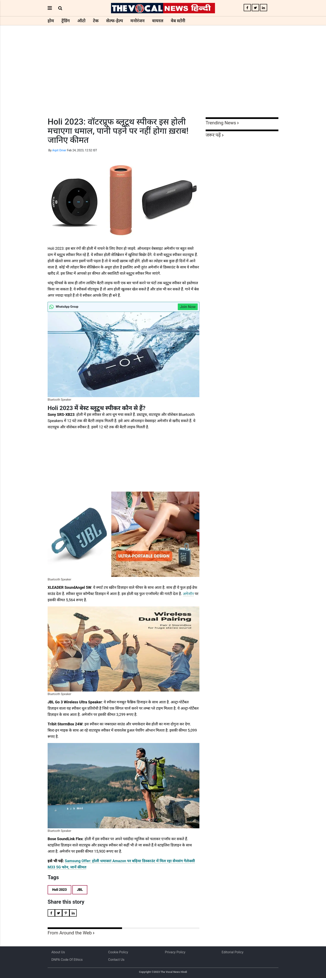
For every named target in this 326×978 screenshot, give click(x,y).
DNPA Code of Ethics (67, 960)
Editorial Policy (232, 952)
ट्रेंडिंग (65, 20)
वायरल (157, 20)
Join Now (188, 307)
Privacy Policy (175, 952)
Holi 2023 (59, 890)
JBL (80, 890)
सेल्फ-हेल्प (114, 20)
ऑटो (81, 20)
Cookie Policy (118, 952)
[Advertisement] (163, 79)
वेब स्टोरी (178, 20)
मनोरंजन (137, 20)
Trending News (221, 122)
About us (58, 952)
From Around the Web (70, 932)
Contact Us (116, 960)
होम (51, 20)
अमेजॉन (188, 593)
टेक (96, 20)
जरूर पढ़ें (213, 135)
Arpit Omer (59, 150)
